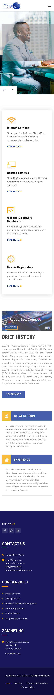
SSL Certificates (11, 613)
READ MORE (14, 146)
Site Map (19, 683)
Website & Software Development (19, 219)
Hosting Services (18, 173)
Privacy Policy (27, 687)
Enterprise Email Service (15, 618)
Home (8, 683)
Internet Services (18, 128)
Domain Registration (20, 267)
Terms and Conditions (37, 683)
